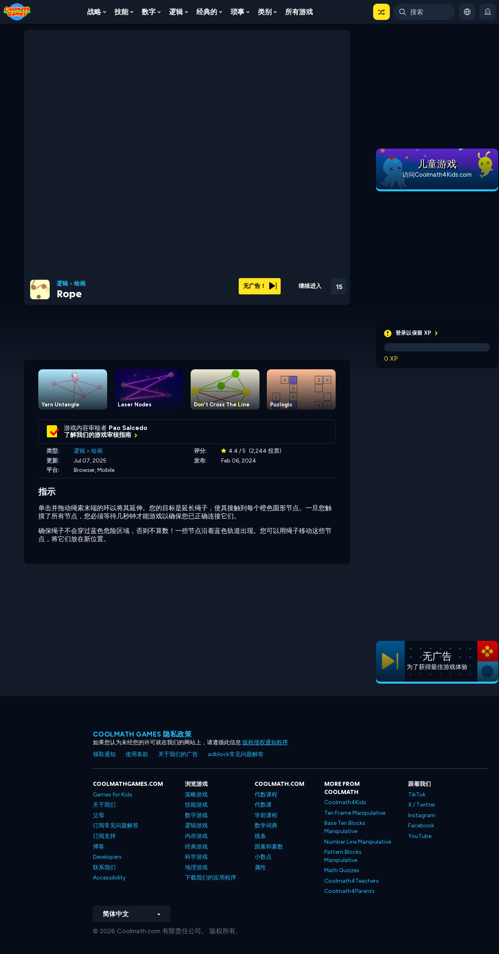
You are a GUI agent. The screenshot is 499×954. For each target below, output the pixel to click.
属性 (260, 867)
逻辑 (176, 12)
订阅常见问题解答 (115, 825)
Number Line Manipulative (357, 841)
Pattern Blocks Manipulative (343, 856)
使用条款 (136, 754)
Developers (107, 856)
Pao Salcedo (128, 428)
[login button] (487, 12)
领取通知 (104, 754)
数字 (149, 12)
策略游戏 (196, 794)
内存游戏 (196, 836)
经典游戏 (196, 846)
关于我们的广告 (178, 754)
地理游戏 (196, 867)
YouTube (419, 836)
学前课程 (266, 815)
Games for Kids (112, 794)
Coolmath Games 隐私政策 (142, 734)
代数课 (263, 804)
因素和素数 (269, 846)
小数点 (263, 856)
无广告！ (260, 286)
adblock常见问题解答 (236, 754)
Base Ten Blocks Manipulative (344, 827)
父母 (98, 815)
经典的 (206, 12)
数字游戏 (196, 815)
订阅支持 (104, 836)
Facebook (421, 825)
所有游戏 (299, 12)
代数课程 (266, 794)
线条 (260, 836)
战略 (94, 12)
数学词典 (266, 825)
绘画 (80, 284)
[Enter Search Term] (424, 12)
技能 (121, 12)
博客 (98, 846)
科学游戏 (196, 856)
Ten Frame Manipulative (354, 812)
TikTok (417, 794)
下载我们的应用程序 (210, 877)
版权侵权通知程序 (265, 742)
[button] (381, 12)
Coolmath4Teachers (351, 880)
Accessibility (109, 877)
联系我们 (104, 867)
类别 (265, 12)
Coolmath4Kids (345, 802)
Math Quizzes (341, 870)
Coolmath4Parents (349, 891)
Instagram (421, 815)
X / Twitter (421, 804)
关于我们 (104, 804)
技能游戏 (196, 804)
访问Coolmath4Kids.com (437, 174)
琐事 (237, 12)
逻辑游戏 (196, 825)
